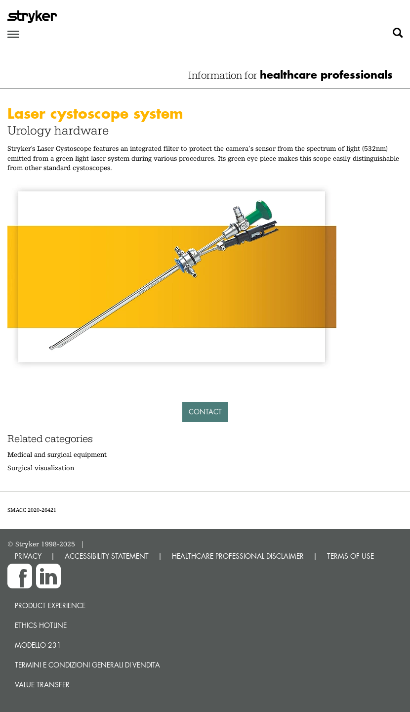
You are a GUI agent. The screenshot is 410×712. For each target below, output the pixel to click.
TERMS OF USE (350, 556)
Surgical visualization (40, 468)
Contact (205, 411)
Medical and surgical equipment (57, 454)
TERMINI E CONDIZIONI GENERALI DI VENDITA (87, 664)
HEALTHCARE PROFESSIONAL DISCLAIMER (238, 556)
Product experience (50, 605)
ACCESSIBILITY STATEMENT (107, 556)
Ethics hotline (41, 625)
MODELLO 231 (38, 645)
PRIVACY (28, 556)
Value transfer (42, 684)
